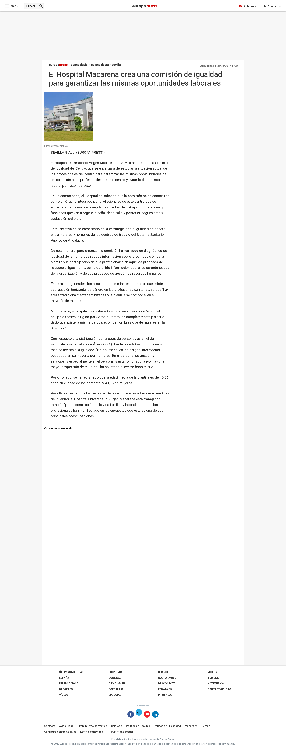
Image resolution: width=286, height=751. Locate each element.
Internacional (69, 684)
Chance (163, 672)
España (64, 678)
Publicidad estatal (122, 732)
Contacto (49, 726)
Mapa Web (191, 726)
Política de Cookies (138, 726)
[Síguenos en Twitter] (139, 715)
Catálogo (116, 726)
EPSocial (115, 695)
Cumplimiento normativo (92, 726)
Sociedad (115, 678)
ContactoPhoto (219, 689)
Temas (205, 726)
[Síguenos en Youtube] (147, 715)
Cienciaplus (117, 684)
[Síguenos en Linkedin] (155, 715)
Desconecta (166, 684)
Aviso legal (66, 726)
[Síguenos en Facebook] (131, 715)
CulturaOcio (167, 678)
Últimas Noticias (71, 672)
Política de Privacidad (167, 726)
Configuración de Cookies (60, 732)
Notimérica (215, 684)
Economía (115, 672)
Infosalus (165, 695)
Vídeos (63, 695)
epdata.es (165, 689)
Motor (212, 672)
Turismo (213, 678)
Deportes (66, 689)
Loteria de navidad (91, 732)
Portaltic (116, 689)
